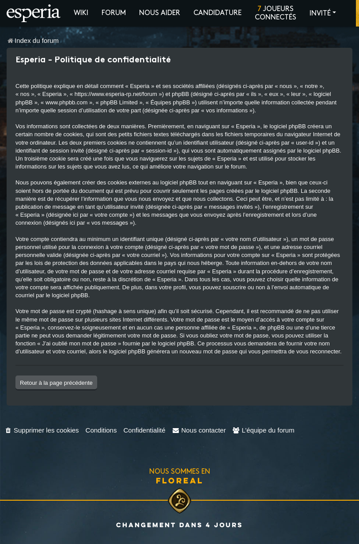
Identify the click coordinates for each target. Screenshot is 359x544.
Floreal (180, 480)
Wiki (81, 13)
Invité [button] (320, 13)
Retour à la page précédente (56, 382)
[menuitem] (41, 430)
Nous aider (159, 13)
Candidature (217, 13)
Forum (114, 13)
